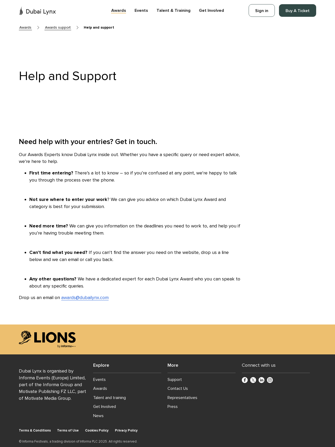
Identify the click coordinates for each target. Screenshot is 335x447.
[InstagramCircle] (270, 380)
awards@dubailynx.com (85, 297)
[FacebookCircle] (245, 380)
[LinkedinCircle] (262, 380)
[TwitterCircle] (253, 380)
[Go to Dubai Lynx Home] (37, 11)
